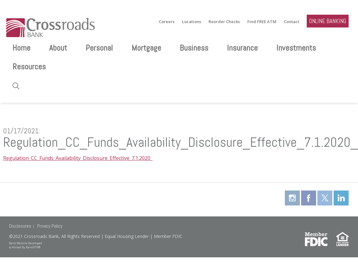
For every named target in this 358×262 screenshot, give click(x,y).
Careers (166, 22)
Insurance (242, 48)
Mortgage (146, 48)
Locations (191, 22)
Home (21, 48)
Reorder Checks (224, 22)
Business (194, 48)
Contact (291, 22)
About (58, 48)
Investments (296, 48)
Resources (29, 67)
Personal (99, 48)
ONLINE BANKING (327, 21)
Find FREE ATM (261, 22)
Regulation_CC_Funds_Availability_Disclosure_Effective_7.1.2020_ (78, 158)
